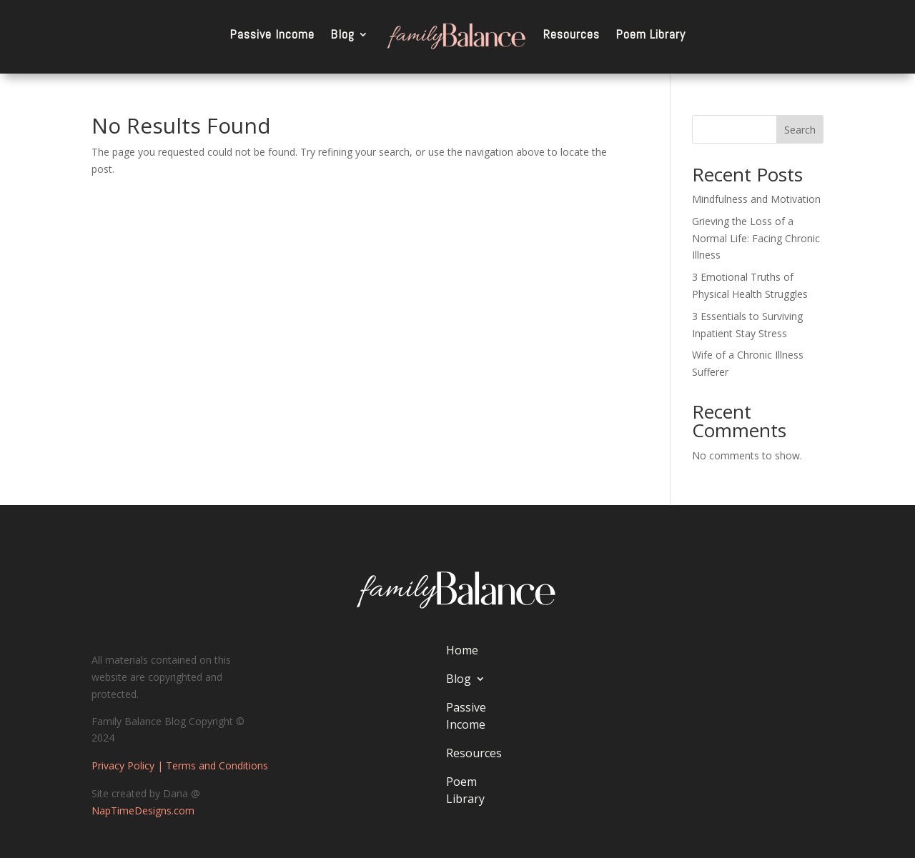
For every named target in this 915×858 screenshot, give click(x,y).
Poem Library (650, 34)
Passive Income (272, 34)
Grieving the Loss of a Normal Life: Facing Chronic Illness (756, 238)
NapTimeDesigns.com (143, 810)
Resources (571, 34)
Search (800, 129)
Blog (342, 34)
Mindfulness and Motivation (756, 199)
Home (462, 650)
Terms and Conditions (217, 765)
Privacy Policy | (129, 765)
